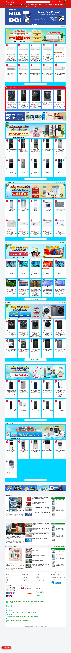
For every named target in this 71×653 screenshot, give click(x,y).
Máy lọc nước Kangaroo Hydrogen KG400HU (23, 391)
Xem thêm (35, 480)
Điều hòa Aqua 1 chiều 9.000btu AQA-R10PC (59, 55)
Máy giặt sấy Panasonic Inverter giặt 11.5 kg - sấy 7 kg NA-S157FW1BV (35, 103)
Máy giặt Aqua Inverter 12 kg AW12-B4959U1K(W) (48, 331)
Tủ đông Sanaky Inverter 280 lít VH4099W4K (59, 230)
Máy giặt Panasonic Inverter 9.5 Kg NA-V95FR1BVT (23, 331)
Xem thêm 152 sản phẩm (35, 179)
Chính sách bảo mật (24, 575)
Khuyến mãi (53, 498)
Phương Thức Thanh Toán (40, 581)
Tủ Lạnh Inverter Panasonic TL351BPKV (60, 170)
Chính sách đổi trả (24, 578)
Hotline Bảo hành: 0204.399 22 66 (57, 576)
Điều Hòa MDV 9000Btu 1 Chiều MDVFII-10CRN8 (35, 74)
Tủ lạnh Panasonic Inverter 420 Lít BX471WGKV (11, 150)
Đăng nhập (38, 576)
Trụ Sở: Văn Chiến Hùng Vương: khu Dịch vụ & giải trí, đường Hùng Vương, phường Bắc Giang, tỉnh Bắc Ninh (25, 603)
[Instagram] (14, 595)
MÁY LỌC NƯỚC (49, 4)
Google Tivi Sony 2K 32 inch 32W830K (11, 290)
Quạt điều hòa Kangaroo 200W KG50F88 (60, 452)
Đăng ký (37, 578)
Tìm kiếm (37, 575)
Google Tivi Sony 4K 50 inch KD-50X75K (47, 271)
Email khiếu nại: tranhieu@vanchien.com (55, 579)
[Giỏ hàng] (64, 2)
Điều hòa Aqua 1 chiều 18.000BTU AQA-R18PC (11, 55)
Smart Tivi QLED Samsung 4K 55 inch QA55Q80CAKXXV (48, 290)
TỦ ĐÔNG (36, 4)
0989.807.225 (9, 620)
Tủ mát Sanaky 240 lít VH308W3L (35, 211)
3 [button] (35, 24)
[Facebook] (7, 595)
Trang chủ (23, 4)
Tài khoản (54, 1)
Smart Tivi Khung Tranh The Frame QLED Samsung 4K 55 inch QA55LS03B (35, 290)
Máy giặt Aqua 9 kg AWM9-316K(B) (35, 351)
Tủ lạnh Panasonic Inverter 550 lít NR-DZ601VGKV (23, 150)
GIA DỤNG (61, 4)
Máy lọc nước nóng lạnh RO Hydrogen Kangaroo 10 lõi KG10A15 (11, 411)
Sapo (46, 628)
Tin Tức (7, 581)
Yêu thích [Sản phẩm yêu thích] (60, 1)
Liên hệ (7, 583)
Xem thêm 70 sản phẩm (35, 239)
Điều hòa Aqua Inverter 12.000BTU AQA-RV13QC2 (11, 74)
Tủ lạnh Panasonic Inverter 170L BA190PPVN (59, 150)
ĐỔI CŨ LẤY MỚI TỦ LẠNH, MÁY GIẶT (16, 88)
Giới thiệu (7, 576)
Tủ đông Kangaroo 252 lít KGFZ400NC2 (47, 230)
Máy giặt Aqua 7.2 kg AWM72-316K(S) (60, 351)
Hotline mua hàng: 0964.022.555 (56, 575)
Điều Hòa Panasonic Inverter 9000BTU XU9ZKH (48, 55)
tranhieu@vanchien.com (40, 589)
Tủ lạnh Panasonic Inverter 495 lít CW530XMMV (35, 150)
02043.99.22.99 (9, 604)
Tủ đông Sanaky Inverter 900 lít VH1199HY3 (23, 230)
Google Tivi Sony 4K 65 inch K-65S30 (35, 271)
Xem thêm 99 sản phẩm (35, 83)
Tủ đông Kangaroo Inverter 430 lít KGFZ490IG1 (59, 211)
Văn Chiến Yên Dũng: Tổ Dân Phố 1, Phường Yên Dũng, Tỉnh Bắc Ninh (19, 622)
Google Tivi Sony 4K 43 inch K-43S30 (60, 271)
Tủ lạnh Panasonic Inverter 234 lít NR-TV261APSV (23, 170)
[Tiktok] (7, 598)
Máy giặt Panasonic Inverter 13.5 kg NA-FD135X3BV (11, 351)
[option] (35, 16)
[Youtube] (11, 595)
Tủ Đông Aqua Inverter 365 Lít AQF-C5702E (47, 211)
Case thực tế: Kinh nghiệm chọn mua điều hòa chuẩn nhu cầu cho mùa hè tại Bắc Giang (60, 501)
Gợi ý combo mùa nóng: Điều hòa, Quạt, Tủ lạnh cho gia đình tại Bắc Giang (60, 504)
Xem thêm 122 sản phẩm (35, 360)
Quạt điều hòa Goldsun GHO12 (47, 451)
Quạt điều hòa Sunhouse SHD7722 (23, 452)
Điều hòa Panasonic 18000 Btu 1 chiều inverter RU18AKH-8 (47, 74)
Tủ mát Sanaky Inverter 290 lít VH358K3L (11, 211)
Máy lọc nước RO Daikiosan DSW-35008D (23, 411)
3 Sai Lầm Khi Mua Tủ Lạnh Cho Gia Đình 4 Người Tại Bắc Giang (60, 514)
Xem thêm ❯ (62, 26)
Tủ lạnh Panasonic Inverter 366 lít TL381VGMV (47, 170)
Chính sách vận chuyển (25, 576)
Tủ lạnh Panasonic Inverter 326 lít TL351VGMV (11, 170)
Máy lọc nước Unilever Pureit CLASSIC (60, 391)
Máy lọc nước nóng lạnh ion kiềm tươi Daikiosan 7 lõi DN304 (35, 411)
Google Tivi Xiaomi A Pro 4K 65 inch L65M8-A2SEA (23, 290)
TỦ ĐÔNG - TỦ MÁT (10, 182)
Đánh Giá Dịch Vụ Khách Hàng (56, 581)
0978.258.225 (9, 612)
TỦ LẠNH (32, 4)
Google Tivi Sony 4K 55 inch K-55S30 (11, 271)
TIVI (40, 4)
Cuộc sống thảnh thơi (10, 547)
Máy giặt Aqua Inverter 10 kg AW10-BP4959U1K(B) (11, 331)
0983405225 (38, 597)
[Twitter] (9, 595)
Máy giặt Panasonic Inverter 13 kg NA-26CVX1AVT (35, 331)
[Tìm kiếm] (48, 2)
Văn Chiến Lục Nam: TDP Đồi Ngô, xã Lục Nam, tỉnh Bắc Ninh (17, 607)
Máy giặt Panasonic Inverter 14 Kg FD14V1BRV (23, 351)
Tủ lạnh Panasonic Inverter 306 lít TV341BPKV (35, 170)
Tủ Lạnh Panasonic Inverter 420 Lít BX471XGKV (23, 103)
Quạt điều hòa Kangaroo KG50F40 (35, 452)
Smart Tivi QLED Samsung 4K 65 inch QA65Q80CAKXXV (60, 290)
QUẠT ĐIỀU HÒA (56, 4)
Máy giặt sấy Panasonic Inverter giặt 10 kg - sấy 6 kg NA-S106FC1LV (47, 103)
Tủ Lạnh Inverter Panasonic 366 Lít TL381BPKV (47, 150)
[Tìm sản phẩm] (36, 2)
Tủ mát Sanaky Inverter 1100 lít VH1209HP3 (23, 211)
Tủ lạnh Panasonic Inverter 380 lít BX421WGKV (59, 103)
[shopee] (9, 598)
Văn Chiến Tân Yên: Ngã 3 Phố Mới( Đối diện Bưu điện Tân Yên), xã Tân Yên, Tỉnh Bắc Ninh (23, 618)
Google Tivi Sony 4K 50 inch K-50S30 (23, 271)
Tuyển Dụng (8, 578)
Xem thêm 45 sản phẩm (35, 420)
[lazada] (11, 598)
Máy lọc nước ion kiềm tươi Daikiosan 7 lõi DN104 (59, 411)
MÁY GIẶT (43, 4)
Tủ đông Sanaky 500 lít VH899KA (35, 230)
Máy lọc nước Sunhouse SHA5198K (35, 391)
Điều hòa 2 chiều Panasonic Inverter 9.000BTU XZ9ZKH (23, 55)
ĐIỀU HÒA (28, 4)
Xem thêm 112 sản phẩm (35, 299)
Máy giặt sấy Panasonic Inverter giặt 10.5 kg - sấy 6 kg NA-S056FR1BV (11, 103)
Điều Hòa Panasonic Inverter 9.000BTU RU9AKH (60, 74)
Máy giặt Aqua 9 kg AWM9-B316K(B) (59, 331)
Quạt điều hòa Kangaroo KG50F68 (11, 452)
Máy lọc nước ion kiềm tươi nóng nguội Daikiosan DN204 (48, 411)
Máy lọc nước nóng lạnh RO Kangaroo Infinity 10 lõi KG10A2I (11, 392)
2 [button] (34, 24)
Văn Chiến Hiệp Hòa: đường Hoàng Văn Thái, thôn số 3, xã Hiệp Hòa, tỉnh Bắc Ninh (21, 614)
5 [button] (38, 24)
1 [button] (32, 24)
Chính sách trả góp (24, 581)
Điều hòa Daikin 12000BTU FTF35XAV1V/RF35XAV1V (35, 55)
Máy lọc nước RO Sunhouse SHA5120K (47, 391)
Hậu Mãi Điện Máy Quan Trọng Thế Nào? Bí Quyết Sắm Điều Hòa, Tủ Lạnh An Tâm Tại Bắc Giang (60, 511)
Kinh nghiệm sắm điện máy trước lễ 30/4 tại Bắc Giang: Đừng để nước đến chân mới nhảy (60, 508)
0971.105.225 (9, 616)
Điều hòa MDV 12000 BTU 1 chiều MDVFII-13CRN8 (23, 74)
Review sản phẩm (9, 522)
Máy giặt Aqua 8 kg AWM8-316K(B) (47, 351)
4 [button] (36, 24)
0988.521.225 (9, 608)
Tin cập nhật (8, 496)
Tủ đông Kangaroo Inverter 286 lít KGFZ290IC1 (11, 230)
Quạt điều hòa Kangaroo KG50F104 (11, 471)
